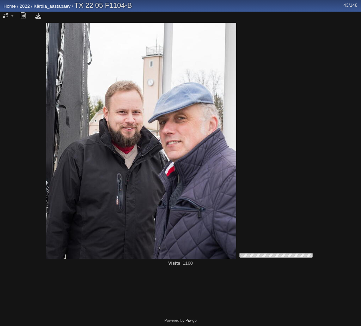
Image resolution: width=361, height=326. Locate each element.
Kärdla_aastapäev (52, 6)
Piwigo (191, 320)
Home (10, 6)
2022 (25, 6)
